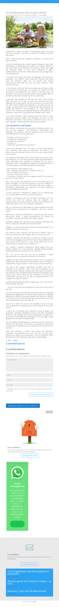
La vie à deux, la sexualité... (30, 15)
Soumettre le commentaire (41, 395)
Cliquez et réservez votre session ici (23, 405)
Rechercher (49, 412)
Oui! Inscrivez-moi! (29, 455)
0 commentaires (42, 15)
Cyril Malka (11, 15)
